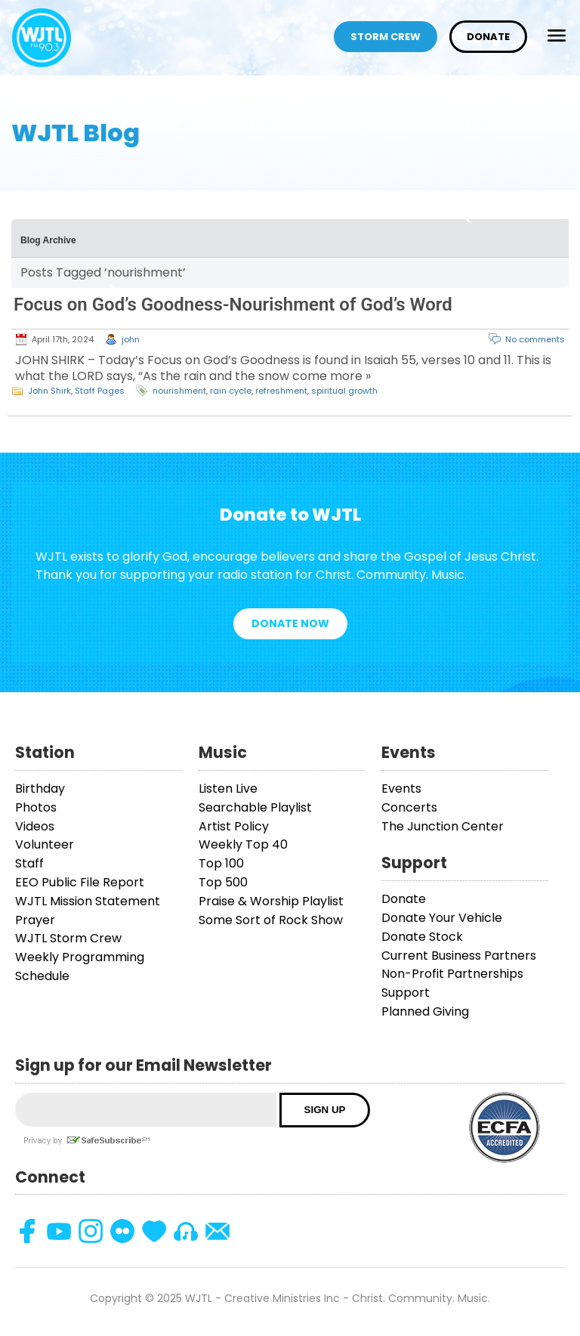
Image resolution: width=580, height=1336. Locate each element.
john (131, 339)
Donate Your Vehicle (441, 917)
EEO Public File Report (79, 882)
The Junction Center (442, 826)
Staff (29, 863)
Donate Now (290, 623)
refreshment (281, 391)
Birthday (40, 788)
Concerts (409, 807)
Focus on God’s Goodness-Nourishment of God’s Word (233, 304)
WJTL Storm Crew (68, 938)
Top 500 (223, 882)
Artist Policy (234, 826)
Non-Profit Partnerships (452, 973)
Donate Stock (422, 936)
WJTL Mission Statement (87, 901)
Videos (34, 826)
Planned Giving (425, 1011)
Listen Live (228, 788)
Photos (36, 807)
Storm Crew (385, 36)
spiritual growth (344, 391)
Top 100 (221, 863)
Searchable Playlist (255, 807)
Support (405, 992)
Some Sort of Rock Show (271, 920)
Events (401, 788)
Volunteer (44, 844)
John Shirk (49, 391)
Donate (488, 36)
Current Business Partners (458, 955)
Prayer (35, 920)
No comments (535, 339)
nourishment (179, 391)
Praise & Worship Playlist (271, 901)
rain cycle (230, 391)
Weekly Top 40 (243, 844)
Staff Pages (100, 391)
